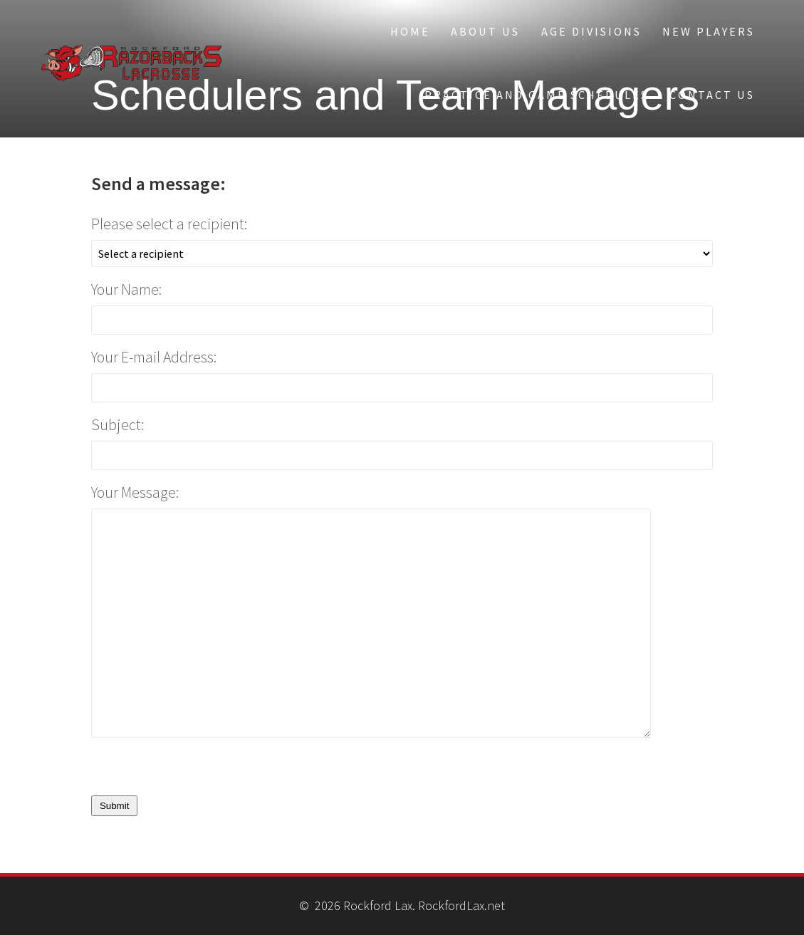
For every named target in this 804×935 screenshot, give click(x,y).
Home (410, 31)
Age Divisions (591, 31)
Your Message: (135, 492)
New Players (708, 31)
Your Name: (126, 289)
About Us (485, 31)
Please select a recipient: (169, 224)
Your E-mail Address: (153, 357)
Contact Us (712, 95)
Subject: (117, 425)
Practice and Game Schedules (536, 95)
